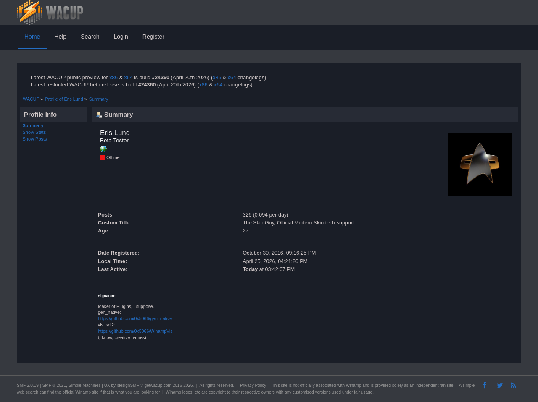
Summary (33, 125)
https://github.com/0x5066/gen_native (135, 318)
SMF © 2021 (54, 385)
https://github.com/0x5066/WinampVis (135, 331)
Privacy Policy (253, 385)
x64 (128, 78)
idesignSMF (128, 385)
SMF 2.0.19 (28, 385)
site (284, 385)
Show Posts (35, 138)
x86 (113, 78)
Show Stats (34, 132)
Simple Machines (84, 385)
